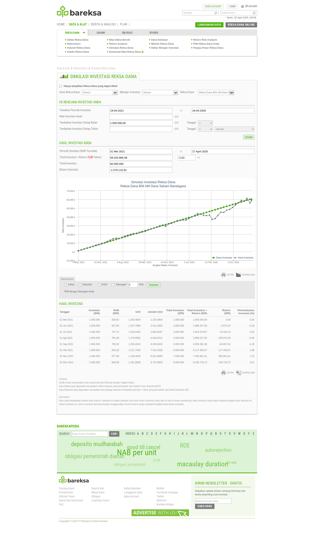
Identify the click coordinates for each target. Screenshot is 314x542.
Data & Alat (63, 68)
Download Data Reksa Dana (125, 51)
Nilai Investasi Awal (70, 116)
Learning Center (100, 500)
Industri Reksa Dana (78, 47)
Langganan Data (133, 492)
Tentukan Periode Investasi (75, 110)
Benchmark (67, 279)
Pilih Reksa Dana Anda (206, 43)
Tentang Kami (66, 488)
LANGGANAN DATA (209, 24)
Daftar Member (132, 488)
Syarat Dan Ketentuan (71, 500)
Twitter (160, 496)
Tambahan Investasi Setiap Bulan (78, 122)
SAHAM (101, 32)
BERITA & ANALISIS (103, 24)
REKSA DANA (72, 32)
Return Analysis (118, 43)
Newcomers (74, 43)
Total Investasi (67, 163)
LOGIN (232, 6)
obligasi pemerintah (130, 465)
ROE (185, 445)
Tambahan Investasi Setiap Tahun (78, 129)
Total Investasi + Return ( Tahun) (80, 157)
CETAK (227, 275)
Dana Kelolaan (159, 39)
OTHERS (153, 32)
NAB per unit (137, 452)
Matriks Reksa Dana (162, 43)
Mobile (160, 488)
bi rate (232, 462)
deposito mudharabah (97, 444)
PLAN (123, 24)
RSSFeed (161, 500)
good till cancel (143, 447)
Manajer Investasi (130, 92)
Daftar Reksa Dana (77, 39)
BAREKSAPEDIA (68, 426)
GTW (156, 460)
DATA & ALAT (78, 24)
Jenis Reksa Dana (69, 92)
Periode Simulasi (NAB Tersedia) (78, 151)
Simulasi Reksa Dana (121, 47)
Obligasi (96, 496)
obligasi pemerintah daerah (95, 456)
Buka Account (131, 496)
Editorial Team (67, 496)
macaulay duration (202, 464)
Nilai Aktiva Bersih (119, 39)
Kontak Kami (66, 492)
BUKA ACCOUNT (213, 6)
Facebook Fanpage (167, 492)
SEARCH (64, 434)
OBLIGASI (127, 32)
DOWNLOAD (245, 275)
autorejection (218, 450)
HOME (61, 24)
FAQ (61, 504)
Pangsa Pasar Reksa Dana (208, 47)
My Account (249, 5)
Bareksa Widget (165, 504)
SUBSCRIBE (204, 506)
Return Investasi (68, 169)
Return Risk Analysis (205, 39)
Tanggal (191, 122)
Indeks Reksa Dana (78, 51)
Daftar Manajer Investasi (165, 47)
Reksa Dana (80, 68)
